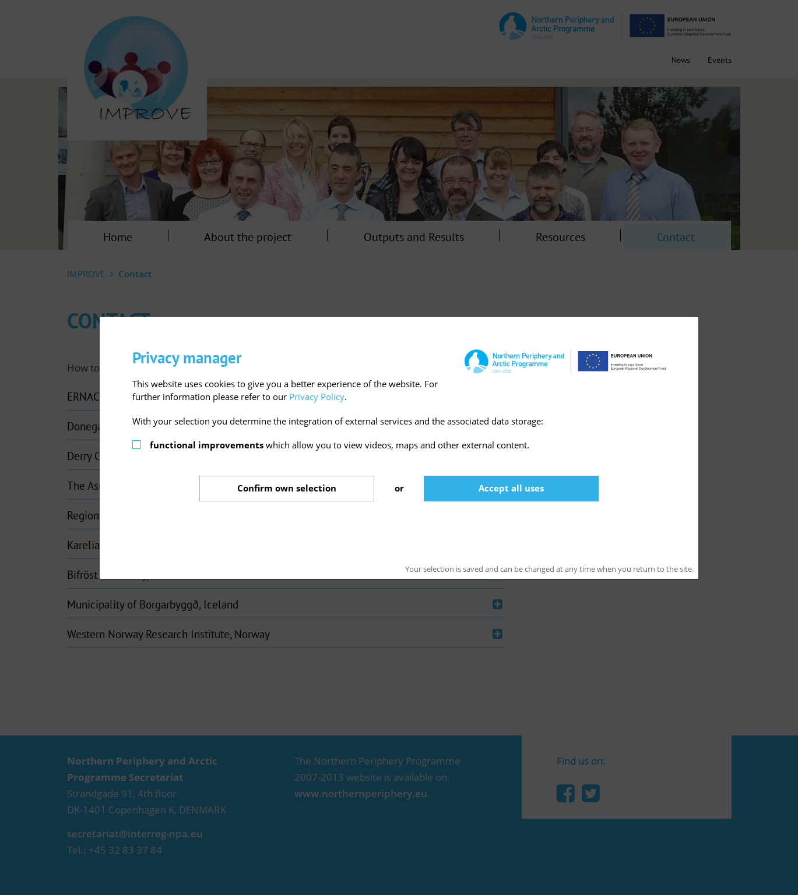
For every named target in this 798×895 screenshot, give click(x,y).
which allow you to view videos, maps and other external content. (339, 445)
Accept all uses (511, 488)
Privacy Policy (316, 396)
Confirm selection (286, 488)
